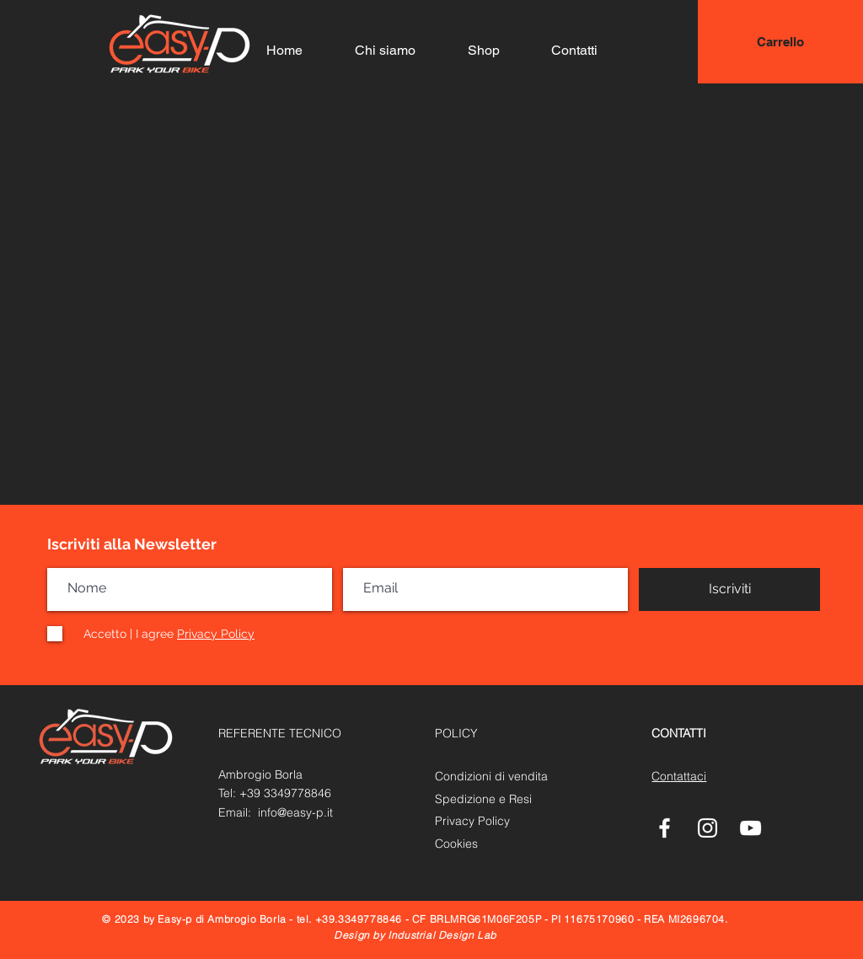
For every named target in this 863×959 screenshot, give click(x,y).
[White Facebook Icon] (664, 828)
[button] (818, 42)
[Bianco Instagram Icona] (707, 828)
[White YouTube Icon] (750, 828)
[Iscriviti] (729, 589)
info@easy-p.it (295, 812)
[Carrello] (780, 41)
